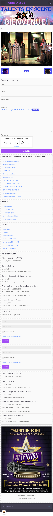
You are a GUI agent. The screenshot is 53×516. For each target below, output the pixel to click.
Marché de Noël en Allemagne (12, 300)
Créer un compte (6, 336)
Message (4, 107)
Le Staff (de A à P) (8, 209)
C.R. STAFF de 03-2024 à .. (11, 180)
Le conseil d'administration (11, 161)
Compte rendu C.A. (9, 174)
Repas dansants (8, 235)
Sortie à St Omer (8, 266)
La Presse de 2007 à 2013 (11, 242)
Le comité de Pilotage (9, 167)
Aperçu (36, 109)
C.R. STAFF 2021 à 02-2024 (11, 183)
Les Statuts (6, 171)
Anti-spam (4, 135)
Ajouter (26, 151)
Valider (5, 341)
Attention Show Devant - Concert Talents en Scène (20, 286)
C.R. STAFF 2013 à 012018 (11, 190)
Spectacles (6, 229)
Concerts (6, 232)
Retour (26, 71)
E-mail (3, 92)
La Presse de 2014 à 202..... (11, 245)
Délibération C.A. (8, 177)
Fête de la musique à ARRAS (12, 258)
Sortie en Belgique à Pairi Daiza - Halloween (17, 276)
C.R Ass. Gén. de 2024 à (10, 193)
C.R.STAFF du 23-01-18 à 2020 (12, 187)
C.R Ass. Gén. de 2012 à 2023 (12, 196)
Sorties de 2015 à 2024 (10, 239)
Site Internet (5, 99)
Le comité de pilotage (9, 219)
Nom (2, 84)
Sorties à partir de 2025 (10, 248)
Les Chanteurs (7, 206)
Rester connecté (8, 332)
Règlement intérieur (9, 164)
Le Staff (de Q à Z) (8, 213)
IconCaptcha (16, 146)
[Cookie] (4, 512)
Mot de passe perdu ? (16, 336)
